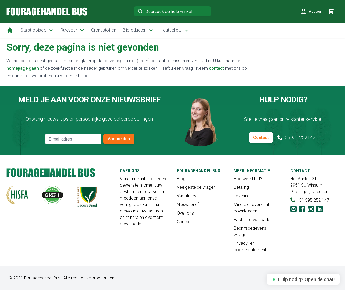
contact (216, 68)
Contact (261, 137)
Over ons (185, 213)
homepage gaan (22, 68)
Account (311, 11)
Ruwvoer (72, 30)
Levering (242, 195)
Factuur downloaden (253, 219)
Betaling (241, 187)
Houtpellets (174, 30)
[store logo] (46, 11)
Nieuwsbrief (188, 204)
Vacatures (186, 195)
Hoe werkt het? (248, 178)
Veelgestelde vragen (196, 187)
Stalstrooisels (37, 30)
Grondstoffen (103, 30)
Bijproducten (138, 30)
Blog (181, 178)
